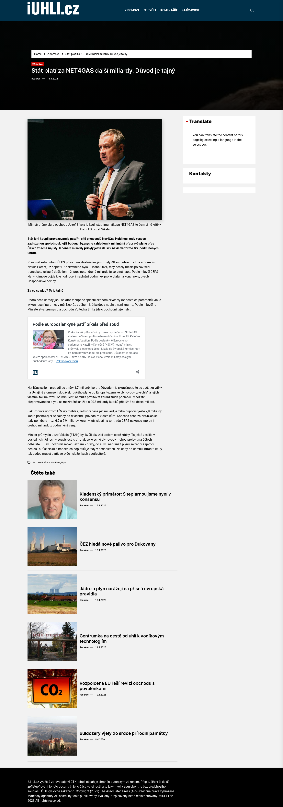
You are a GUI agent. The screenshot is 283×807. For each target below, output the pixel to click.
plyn (63, 462)
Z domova (37, 64)
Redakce (35, 78)
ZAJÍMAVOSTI (191, 10)
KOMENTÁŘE (169, 10)
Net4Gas (55, 462)
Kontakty (200, 173)
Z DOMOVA (132, 10)
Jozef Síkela (43, 462)
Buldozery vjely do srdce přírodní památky (124, 733)
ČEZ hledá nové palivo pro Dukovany (118, 544)
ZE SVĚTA (149, 10)
